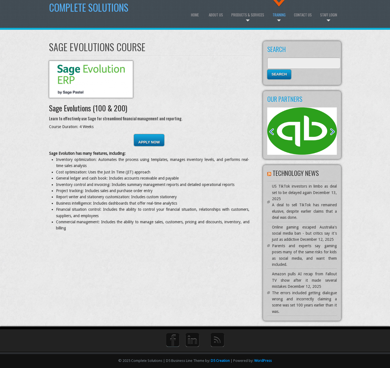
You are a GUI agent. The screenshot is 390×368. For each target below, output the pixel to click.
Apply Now (149, 142)
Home (195, 15)
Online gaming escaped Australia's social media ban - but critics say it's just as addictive (304, 233)
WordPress (263, 361)
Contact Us (303, 15)
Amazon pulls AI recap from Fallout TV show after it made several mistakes (304, 280)
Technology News (296, 173)
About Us (216, 15)
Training (279, 15)
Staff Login (328, 15)
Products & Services (247, 15)
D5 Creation (220, 361)
